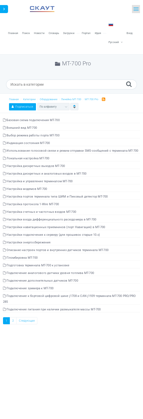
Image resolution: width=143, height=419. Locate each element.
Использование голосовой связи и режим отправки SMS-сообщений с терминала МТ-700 (70, 150)
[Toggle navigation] (136, 9)
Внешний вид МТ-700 (20, 128)
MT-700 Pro (91, 99)
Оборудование (48, 99)
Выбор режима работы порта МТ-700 (31, 135)
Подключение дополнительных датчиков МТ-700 (40, 280)
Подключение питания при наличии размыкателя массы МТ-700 (52, 309)
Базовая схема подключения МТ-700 (31, 120)
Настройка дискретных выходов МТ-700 (34, 166)
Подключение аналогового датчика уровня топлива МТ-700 (48, 273)
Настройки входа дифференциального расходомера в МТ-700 (49, 219)
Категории (29, 99)
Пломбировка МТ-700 (20, 257)
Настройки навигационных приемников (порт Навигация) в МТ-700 (54, 227)
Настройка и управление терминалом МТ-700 (38, 181)
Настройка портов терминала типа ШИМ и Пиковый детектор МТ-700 (55, 196)
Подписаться (22, 106)
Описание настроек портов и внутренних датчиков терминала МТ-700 (55, 250)
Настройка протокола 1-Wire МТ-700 (31, 204)
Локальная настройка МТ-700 (26, 158)
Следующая (27, 320)
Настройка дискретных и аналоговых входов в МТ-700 (44, 173)
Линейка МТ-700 (71, 99)
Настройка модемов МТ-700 (25, 189)
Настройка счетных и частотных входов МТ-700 (39, 212)
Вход (130, 33)
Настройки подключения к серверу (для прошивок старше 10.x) (51, 235)
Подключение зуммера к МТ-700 (28, 288)
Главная (14, 99)
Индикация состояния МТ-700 (26, 143)
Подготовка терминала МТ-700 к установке (36, 265)
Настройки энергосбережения (27, 242)
